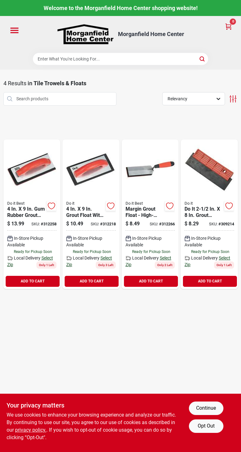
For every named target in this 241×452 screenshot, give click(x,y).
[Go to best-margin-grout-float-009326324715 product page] (150, 214)
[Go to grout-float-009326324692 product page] (91, 214)
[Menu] (14, 31)
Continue (206, 408)
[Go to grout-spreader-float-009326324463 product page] (209, 214)
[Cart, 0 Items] (228, 26)
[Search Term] (120, 59)
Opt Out (206, 426)
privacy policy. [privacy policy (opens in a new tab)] (30, 430)
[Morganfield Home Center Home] (85, 34)
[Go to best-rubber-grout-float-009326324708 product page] (32, 214)
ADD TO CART (33, 281)
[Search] (202, 58)
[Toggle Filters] (233, 98)
